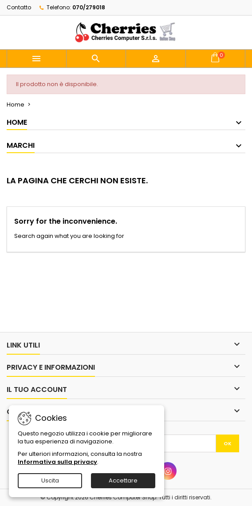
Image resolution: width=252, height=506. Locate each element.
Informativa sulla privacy (57, 462)
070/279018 (88, 7)
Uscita (50, 480)
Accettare (123, 480)
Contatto (19, 7)
